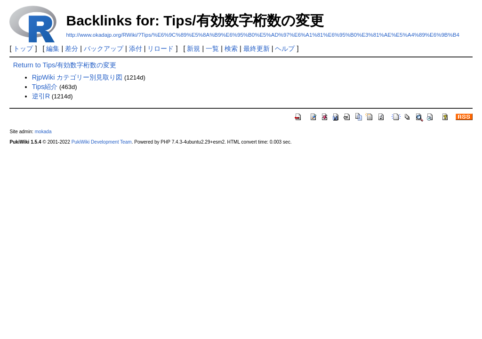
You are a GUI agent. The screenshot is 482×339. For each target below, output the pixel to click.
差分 (71, 48)
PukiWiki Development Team (102, 142)
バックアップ (103, 48)
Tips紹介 (45, 86)
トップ (23, 48)
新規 (193, 48)
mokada (43, 131)
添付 (135, 48)
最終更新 (256, 48)
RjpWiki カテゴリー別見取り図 (77, 77)
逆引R (41, 96)
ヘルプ (285, 48)
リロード (160, 48)
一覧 (212, 48)
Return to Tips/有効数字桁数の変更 (65, 65)
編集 (52, 48)
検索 (231, 48)
